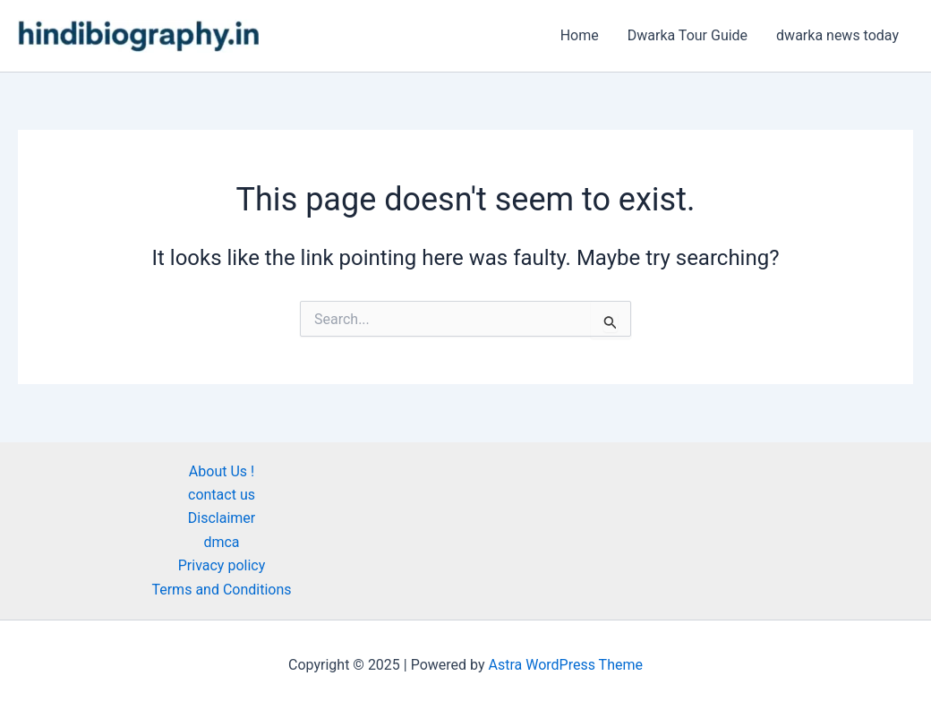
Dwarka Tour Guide (687, 35)
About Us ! (221, 471)
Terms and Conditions (221, 589)
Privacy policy (222, 565)
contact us (221, 494)
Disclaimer (221, 517)
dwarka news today (837, 35)
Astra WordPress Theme (566, 664)
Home (579, 35)
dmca (221, 542)
